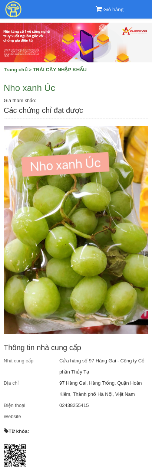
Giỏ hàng (113, 9)
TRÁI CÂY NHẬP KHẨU (60, 69)
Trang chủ (15, 69)
